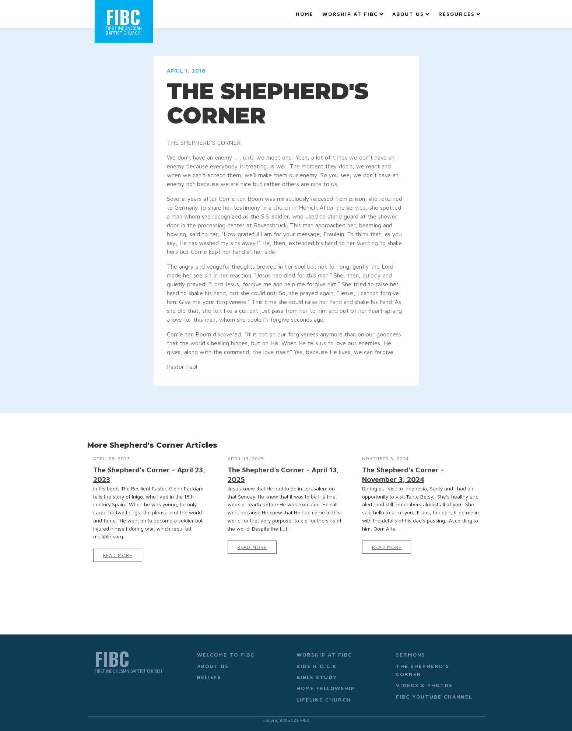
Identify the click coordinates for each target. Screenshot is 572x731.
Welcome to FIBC (226, 654)
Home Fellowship (325, 688)
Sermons (410, 654)
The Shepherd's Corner (422, 670)
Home (304, 14)
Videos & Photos (424, 685)
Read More (117, 555)
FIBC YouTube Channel (434, 696)
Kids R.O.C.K (316, 666)
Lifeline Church (323, 699)
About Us (410, 14)
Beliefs (209, 677)
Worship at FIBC (352, 14)
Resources (459, 14)
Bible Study (316, 677)
